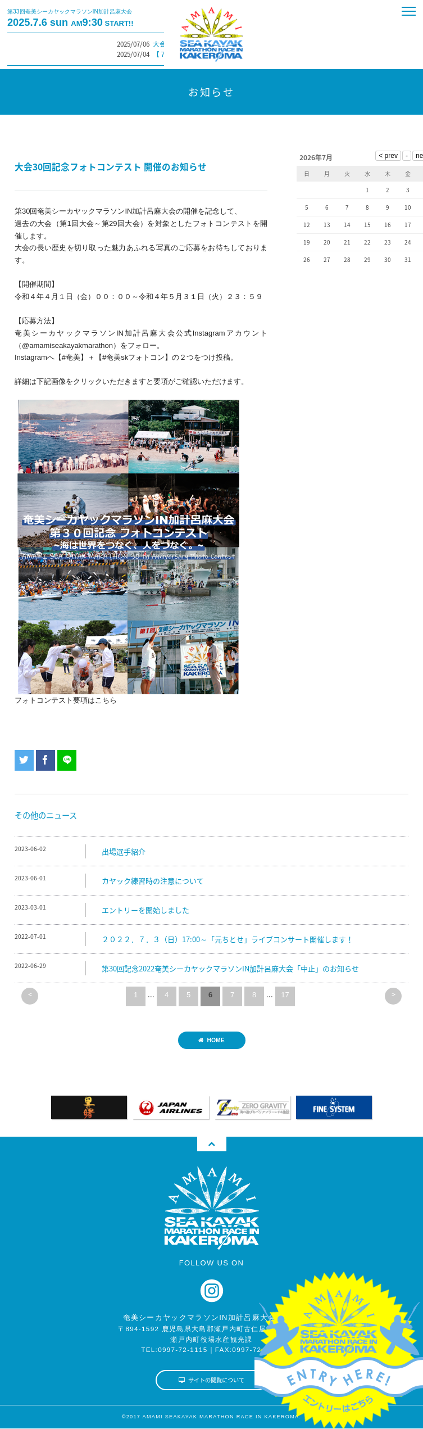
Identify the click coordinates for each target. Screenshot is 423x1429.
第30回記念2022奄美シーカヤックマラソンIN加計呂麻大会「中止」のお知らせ (230, 968)
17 (285, 995)
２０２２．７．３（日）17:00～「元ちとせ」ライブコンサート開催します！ (227, 939)
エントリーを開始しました (145, 910)
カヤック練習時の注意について (153, 880)
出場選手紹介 (123, 851)
